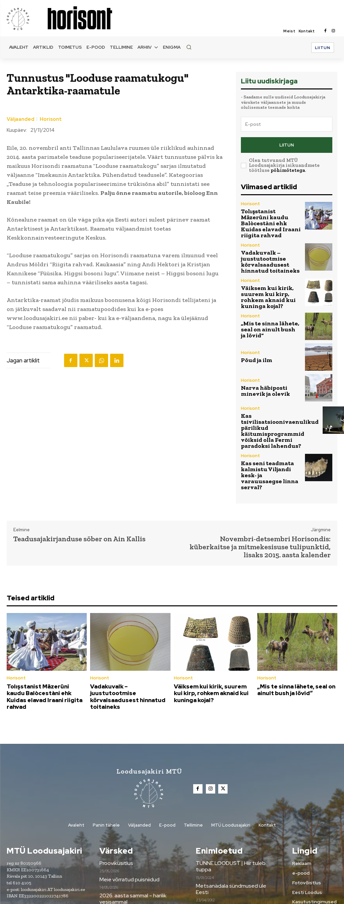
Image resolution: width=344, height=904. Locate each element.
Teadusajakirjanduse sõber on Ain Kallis (79, 498)
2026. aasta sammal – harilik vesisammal (131, 848)
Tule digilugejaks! (215, 845)
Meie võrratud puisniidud (127, 829)
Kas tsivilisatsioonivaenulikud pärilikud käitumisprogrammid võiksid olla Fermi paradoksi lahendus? (272, 404)
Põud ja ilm (253, 338)
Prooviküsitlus (115, 813)
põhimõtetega (288, 168)
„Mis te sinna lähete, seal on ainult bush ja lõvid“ (270, 307)
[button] (189, 47)
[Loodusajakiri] (27, 18)
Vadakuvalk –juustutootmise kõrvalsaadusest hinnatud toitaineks (265, 245)
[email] (286, 124)
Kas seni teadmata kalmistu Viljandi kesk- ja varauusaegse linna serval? (271, 438)
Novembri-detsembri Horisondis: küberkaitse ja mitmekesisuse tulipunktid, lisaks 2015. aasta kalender (260, 506)
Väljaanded (20, 119)
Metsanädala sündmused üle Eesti (235, 829)
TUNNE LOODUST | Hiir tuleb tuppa (236, 813)
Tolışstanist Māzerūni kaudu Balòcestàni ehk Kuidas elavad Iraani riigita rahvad (267, 214)
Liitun (286, 143)
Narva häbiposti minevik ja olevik (270, 368)
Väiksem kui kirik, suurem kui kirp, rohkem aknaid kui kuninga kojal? (269, 276)
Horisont (51, 119)
